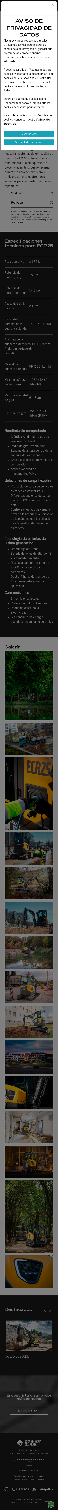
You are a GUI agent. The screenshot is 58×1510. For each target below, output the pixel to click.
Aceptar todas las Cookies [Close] (29, 142)
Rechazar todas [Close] (29, 134)
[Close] (53, 5)
